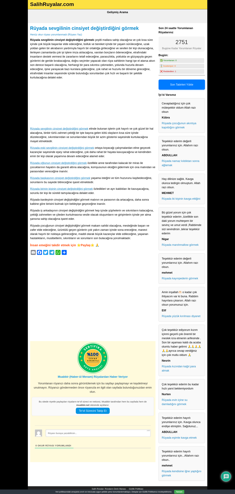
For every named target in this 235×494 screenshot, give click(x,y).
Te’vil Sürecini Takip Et (93, 410)
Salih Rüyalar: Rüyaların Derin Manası (109, 489)
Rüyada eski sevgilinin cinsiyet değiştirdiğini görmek (62, 147)
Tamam (179, 492)
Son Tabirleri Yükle (181, 84)
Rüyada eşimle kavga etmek (179, 437)
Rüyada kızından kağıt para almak (179, 368)
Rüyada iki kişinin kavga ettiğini (181, 198)
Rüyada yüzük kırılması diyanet (181, 316)
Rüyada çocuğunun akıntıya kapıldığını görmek (179, 125)
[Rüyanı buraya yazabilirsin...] (98, 433)
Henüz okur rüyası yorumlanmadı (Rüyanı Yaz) (56, 34)
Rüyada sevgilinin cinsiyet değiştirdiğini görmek (84, 28)
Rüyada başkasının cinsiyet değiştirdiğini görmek (60, 178)
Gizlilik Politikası (136, 489)
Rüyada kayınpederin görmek (180, 278)
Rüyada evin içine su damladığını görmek (175, 402)
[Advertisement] (92, 103)
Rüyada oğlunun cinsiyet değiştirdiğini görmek (58, 163)
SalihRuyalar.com (52, 4)
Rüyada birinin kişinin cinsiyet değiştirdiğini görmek (61, 188)
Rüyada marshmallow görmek (180, 244)
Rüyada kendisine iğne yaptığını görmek (181, 473)
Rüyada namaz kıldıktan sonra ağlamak (180, 163)
